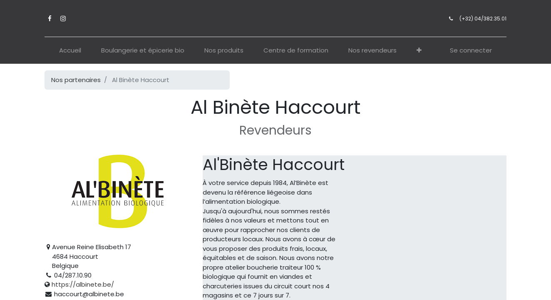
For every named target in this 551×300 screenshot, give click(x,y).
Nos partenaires (76, 79)
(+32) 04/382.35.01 (482, 18)
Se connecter (471, 50)
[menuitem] (70, 50)
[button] (419, 50)
